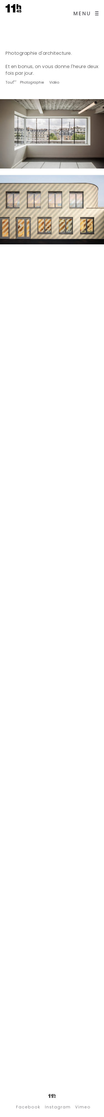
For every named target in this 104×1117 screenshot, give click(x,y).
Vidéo (54, 82)
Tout (10, 82)
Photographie (32, 82)
